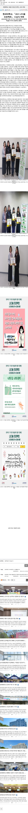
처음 (1, 809)
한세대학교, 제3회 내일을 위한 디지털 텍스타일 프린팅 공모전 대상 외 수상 (16, 575)
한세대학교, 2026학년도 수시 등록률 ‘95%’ (16, 569)
